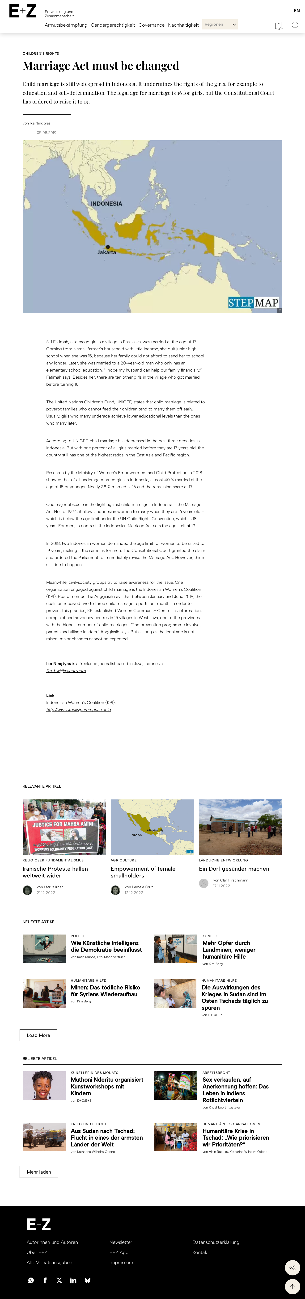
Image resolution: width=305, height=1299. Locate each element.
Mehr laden (39, 1172)
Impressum (121, 1262)
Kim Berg (216, 964)
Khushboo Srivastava (224, 1107)
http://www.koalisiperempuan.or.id (78, 709)
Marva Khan (50, 887)
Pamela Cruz (139, 887)
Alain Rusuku (218, 1152)
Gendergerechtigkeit (113, 25)
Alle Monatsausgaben (49, 1262)
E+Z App (119, 1252)
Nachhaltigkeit (183, 25)
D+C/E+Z (215, 1015)
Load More (38, 1035)
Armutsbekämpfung (66, 25)
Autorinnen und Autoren (52, 1242)
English (297, 11)
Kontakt (201, 1252)
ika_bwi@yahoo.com (66, 670)
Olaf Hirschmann (230, 880)
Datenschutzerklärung (216, 1242)
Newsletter (121, 1242)
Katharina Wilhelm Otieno (96, 1152)
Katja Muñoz (86, 957)
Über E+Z (37, 1252)
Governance (152, 25)
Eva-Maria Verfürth (111, 957)
